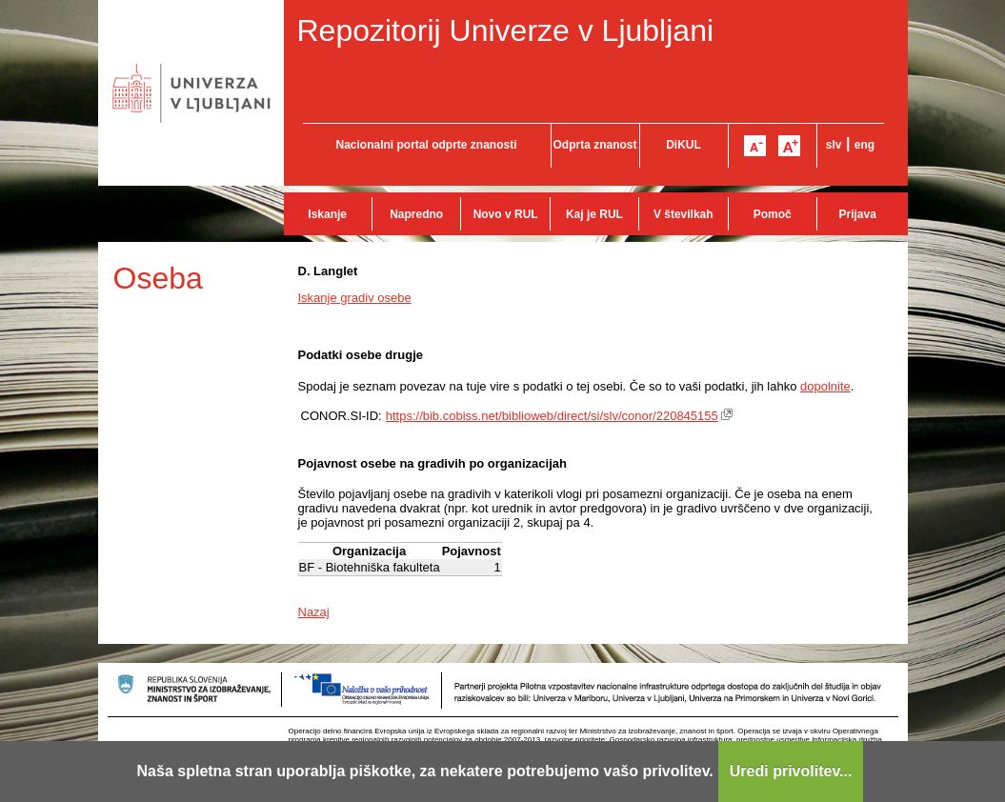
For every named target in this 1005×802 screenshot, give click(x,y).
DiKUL (683, 144)
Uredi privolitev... (791, 771)
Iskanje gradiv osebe (355, 298)
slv (834, 144)
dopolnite (825, 386)
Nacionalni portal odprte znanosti (425, 144)
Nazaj (314, 612)
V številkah (683, 214)
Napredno (416, 214)
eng (864, 144)
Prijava (857, 214)
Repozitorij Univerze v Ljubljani (505, 30)
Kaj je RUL (594, 214)
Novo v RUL (505, 214)
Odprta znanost (594, 144)
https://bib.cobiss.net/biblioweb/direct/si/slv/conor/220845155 (552, 416)
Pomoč (773, 214)
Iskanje (327, 214)
